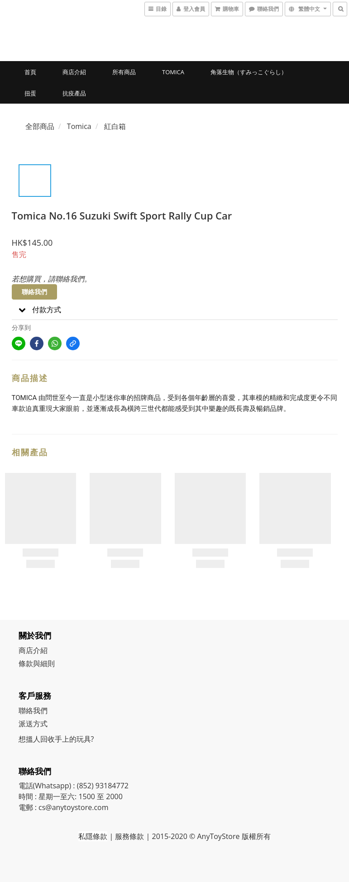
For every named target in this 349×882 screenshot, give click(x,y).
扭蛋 (30, 93)
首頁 (30, 72)
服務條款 (129, 836)
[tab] (175, 310)
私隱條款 (92, 836)
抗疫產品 (74, 93)
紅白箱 (115, 126)
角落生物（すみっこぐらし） (248, 72)
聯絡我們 (34, 291)
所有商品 (124, 72)
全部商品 (39, 126)
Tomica (173, 72)
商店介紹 (74, 72)
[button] (175, 310)
